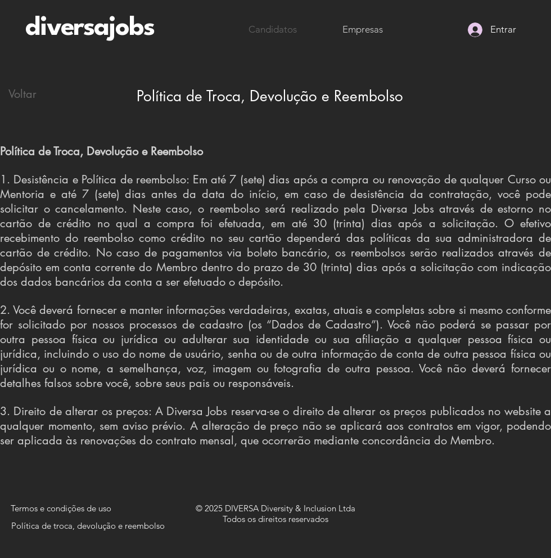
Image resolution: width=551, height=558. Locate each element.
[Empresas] (362, 30)
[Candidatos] (272, 30)
